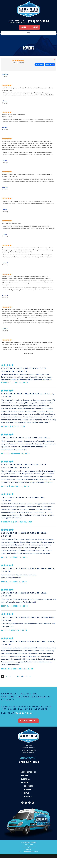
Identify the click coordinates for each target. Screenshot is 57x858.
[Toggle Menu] (28, 33)
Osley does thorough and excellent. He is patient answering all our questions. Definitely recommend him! (27, 89)
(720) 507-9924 (24, 713)
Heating (24, 776)
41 (27, 677)
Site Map (28, 850)
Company (28, 790)
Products (28, 786)
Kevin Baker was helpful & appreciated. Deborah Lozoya (13, 116)
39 (18, 677)
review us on (49, 64)
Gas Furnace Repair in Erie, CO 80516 (25, 438)
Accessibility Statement (28, 847)
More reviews (28, 353)
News (26, 793)
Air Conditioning (28, 772)
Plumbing (25, 783)
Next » (30, 677)
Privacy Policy (28, 845)
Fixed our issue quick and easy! (11, 223)
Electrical (25, 779)
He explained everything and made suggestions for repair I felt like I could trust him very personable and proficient (27, 175)
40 (22, 677)
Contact (28, 797)
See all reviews (39, 64)
